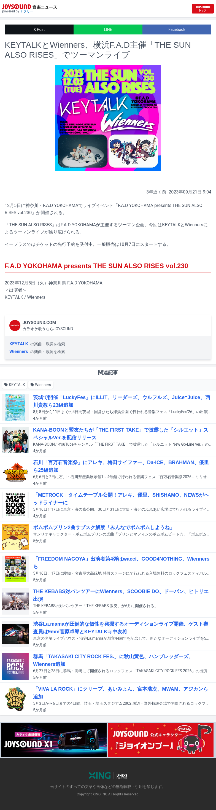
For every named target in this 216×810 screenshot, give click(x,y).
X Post (39, 29)
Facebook (177, 29)
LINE (108, 29)
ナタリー (26, 11)
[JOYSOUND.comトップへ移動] (203, 9)
